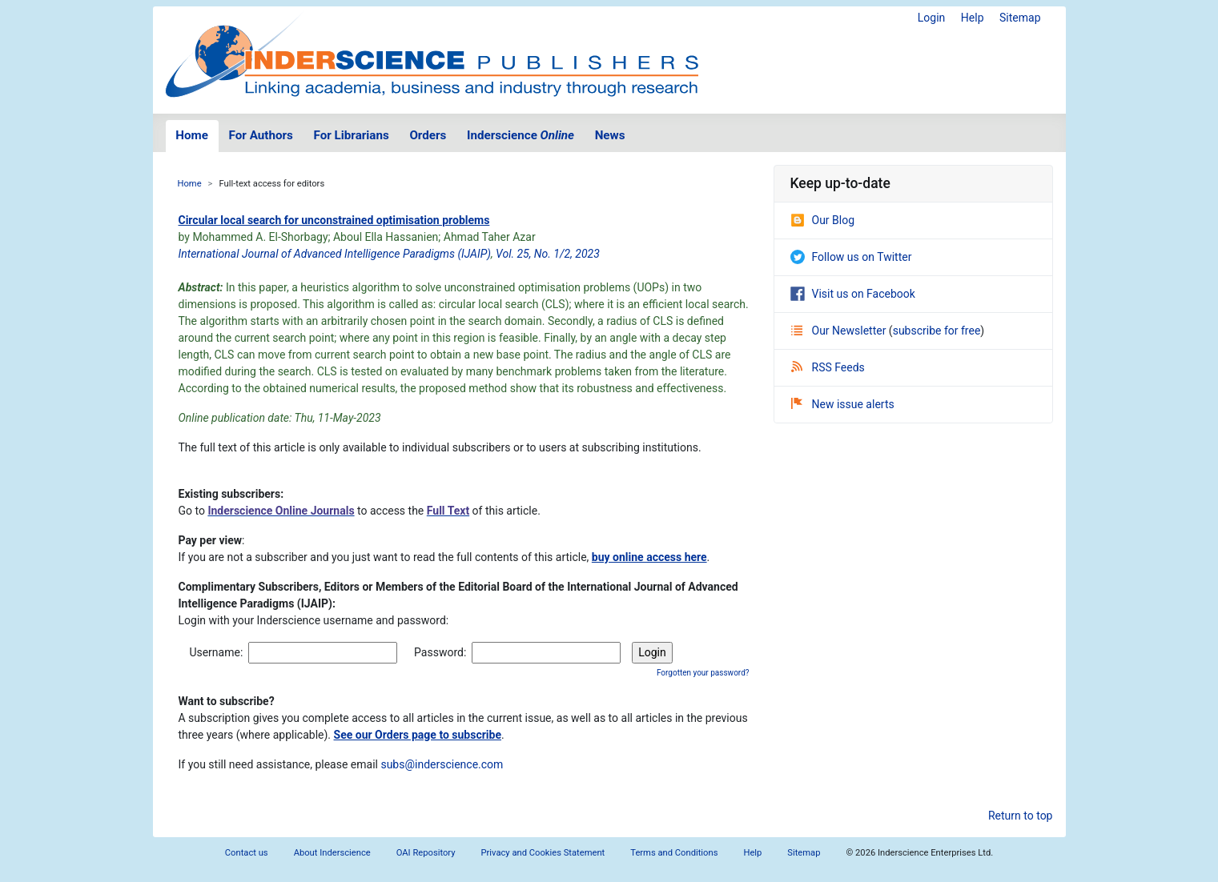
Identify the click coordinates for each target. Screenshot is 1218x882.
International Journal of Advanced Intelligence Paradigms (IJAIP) (335, 253)
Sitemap (1019, 17)
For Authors (261, 135)
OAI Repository (426, 853)
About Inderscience (332, 853)
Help (972, 17)
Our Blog (822, 220)
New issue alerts (842, 404)
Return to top (1020, 815)
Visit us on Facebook (852, 293)
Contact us (246, 853)
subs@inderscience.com (441, 764)
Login (932, 17)
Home (191, 135)
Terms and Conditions (674, 853)
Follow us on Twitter (851, 257)
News (610, 135)
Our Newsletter (840, 330)
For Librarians (350, 135)
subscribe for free (937, 330)
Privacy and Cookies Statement (543, 853)
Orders (427, 135)
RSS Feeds (828, 367)
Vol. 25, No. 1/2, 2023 (548, 253)
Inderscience (520, 135)
